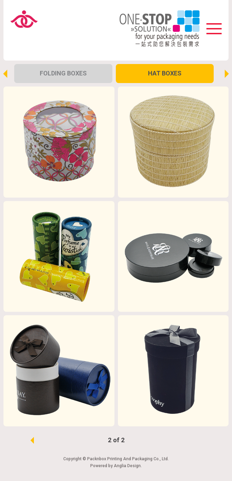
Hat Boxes (165, 73)
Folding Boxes (63, 73)
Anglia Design (127, 465)
